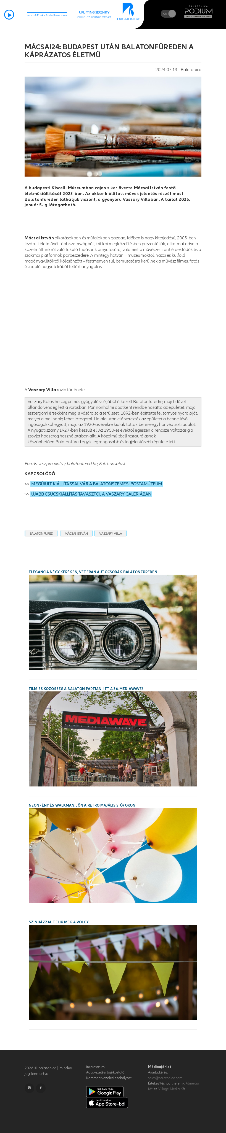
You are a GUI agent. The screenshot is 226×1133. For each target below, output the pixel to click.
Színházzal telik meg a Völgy (59, 922)
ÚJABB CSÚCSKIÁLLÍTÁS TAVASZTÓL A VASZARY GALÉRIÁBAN (91, 494)
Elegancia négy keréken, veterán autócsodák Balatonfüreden (93, 572)
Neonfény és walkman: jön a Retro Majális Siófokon (82, 805)
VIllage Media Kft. (172, 1089)
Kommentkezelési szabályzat (108, 1078)
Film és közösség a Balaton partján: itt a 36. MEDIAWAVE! (86, 689)
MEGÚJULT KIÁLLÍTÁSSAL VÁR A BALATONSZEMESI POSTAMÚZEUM (96, 484)
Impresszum (95, 1067)
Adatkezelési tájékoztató (105, 1072)
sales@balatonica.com (165, 1078)
